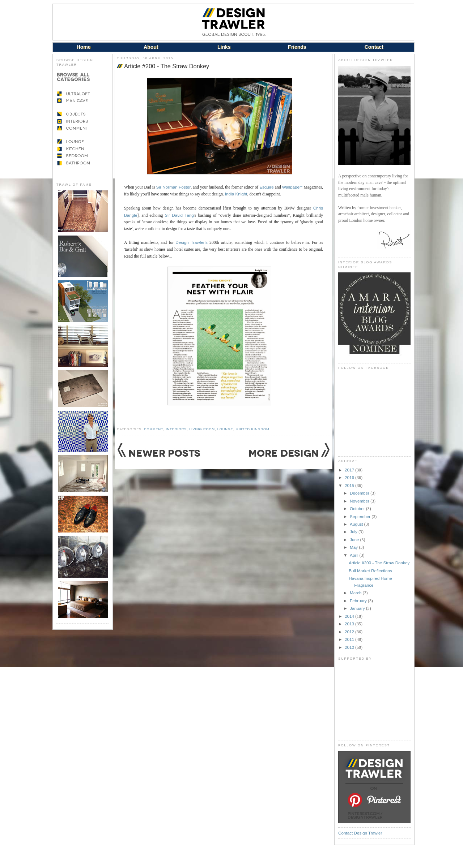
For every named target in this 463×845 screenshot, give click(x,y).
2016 (350, 477)
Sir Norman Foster (173, 187)
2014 (350, 616)
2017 (350, 469)
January (358, 608)
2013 (350, 623)
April (355, 555)
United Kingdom (252, 429)
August (357, 524)
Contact (374, 47)
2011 (350, 639)
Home (84, 47)
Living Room (202, 429)
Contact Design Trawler (360, 833)
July (354, 531)
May (354, 547)
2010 (350, 647)
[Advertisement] (374, 700)
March (356, 592)
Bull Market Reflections (370, 570)
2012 (350, 631)
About (151, 47)
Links (224, 47)
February (359, 600)
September (360, 516)
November (360, 501)
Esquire (266, 187)
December (360, 493)
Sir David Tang (179, 215)
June (355, 539)
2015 (350, 485)
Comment (153, 429)
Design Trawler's (191, 242)
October (358, 508)
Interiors (176, 429)
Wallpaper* (292, 187)
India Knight (236, 193)
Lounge (225, 429)
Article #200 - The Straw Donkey (166, 66)
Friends (297, 47)
